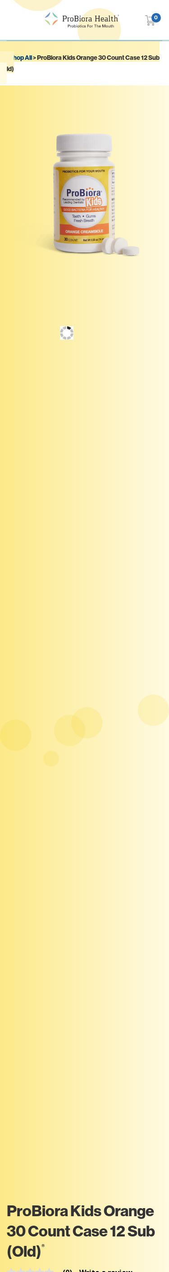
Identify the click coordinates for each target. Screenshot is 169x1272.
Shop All (20, 58)
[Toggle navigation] (12, 20)
